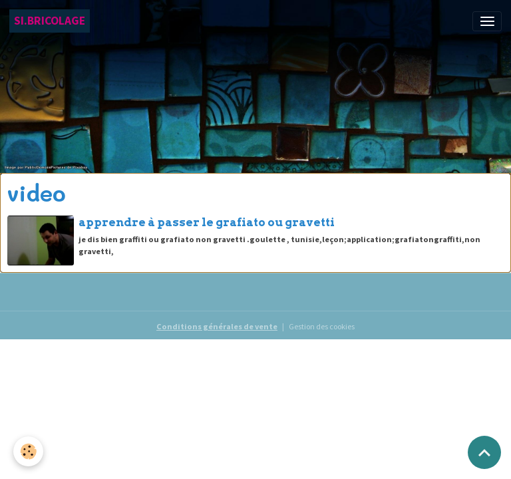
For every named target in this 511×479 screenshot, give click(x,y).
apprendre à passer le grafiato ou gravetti (207, 222)
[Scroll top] (484, 452)
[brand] (49, 21)
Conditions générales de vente (216, 326)
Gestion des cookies (322, 326)
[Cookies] (28, 451)
